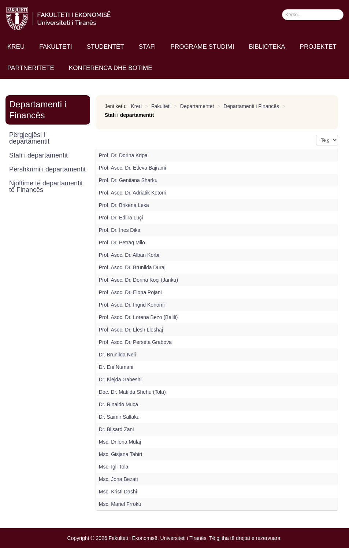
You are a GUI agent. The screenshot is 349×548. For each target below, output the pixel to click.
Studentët (105, 46)
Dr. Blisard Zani (116, 429)
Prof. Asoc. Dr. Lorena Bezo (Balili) (138, 317)
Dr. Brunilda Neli (117, 355)
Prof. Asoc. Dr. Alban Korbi (129, 255)
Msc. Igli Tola (114, 467)
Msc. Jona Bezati (118, 479)
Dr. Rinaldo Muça (118, 404)
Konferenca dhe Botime (110, 67)
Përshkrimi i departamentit (47, 169)
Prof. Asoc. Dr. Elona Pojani (130, 292)
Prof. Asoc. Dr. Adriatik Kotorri (132, 193)
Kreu (16, 46)
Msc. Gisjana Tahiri (120, 454)
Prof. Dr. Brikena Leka (124, 205)
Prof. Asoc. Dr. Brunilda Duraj (132, 267)
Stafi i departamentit (38, 155)
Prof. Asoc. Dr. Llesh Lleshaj (131, 330)
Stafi (147, 46)
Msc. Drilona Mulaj (120, 442)
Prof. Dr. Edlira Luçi (121, 218)
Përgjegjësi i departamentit (29, 138)
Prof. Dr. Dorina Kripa (123, 155)
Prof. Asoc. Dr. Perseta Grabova (135, 342)
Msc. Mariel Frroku (120, 504)
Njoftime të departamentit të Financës (46, 186)
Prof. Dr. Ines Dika (120, 230)
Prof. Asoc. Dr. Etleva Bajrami (132, 168)
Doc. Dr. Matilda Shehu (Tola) (132, 392)
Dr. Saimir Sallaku (119, 417)
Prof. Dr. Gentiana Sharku (128, 180)
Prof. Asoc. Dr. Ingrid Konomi (132, 305)
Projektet (318, 46)
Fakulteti (55, 46)
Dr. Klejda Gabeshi (120, 379)
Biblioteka (267, 46)
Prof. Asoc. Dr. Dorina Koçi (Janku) (138, 280)
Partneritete (30, 67)
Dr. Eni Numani (116, 367)
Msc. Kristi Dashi (118, 492)
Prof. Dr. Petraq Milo (122, 242)
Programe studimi (202, 46)
